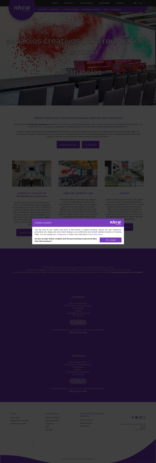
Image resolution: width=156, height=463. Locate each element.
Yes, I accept (111, 240)
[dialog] (78, 231)
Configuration (61, 234)
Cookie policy (97, 234)
